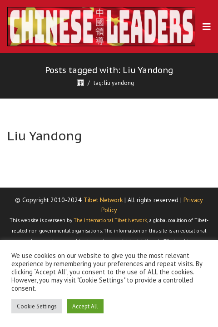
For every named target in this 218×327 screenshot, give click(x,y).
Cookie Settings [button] (37, 306)
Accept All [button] (85, 306)
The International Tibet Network (110, 220)
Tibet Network (103, 200)
